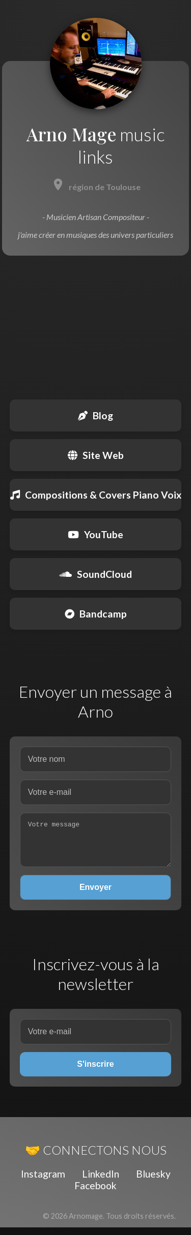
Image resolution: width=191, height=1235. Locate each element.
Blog (95, 415)
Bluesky (153, 1181)
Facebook (95, 1193)
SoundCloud (96, 574)
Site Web (96, 455)
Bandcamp (96, 614)
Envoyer (95, 894)
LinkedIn (100, 1181)
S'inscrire (95, 1071)
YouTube (95, 534)
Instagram (43, 1181)
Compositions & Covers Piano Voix (95, 495)
